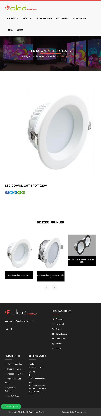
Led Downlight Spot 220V (18, 275)
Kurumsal (12, 18)
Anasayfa (26, 56)
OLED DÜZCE (20, 412)
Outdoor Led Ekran (14, 364)
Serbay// (65, 412)
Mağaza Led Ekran (14, 374)
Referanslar (62, 18)
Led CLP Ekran (12, 396)
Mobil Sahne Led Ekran (13, 381)
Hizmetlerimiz (44, 18)
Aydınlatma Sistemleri (10, 389)
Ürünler (27, 18)
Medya (10, 30)
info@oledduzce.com (37, 378)
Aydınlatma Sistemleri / (44, 56)
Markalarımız (79, 18)
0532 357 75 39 (38, 367)
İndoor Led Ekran (13, 369)
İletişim (20, 30)
